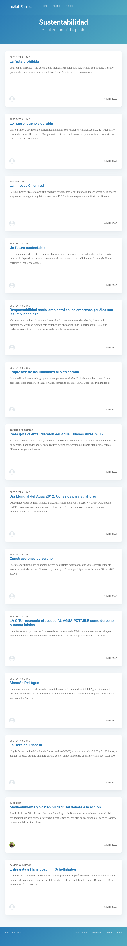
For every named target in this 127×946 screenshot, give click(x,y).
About (56, 6)
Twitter (108, 932)
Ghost (119, 932)
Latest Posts (80, 932)
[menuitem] (45, 6)
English (69, 6)
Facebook (95, 932)
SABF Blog (10, 932)
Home (45, 6)
